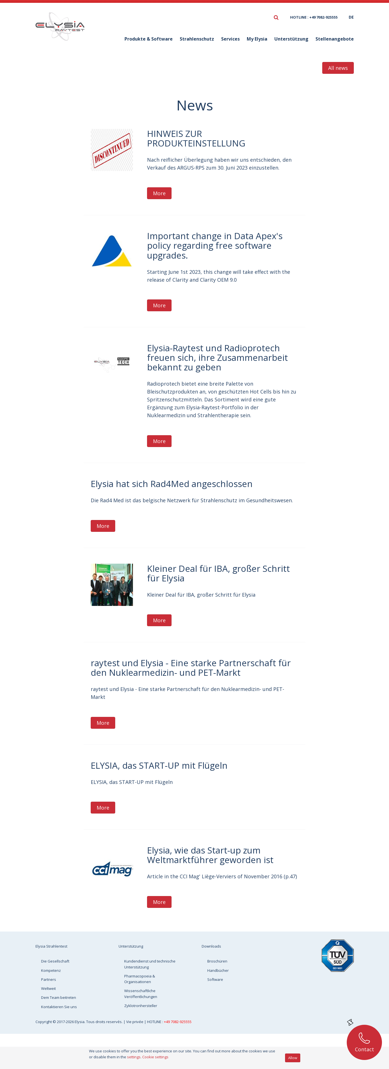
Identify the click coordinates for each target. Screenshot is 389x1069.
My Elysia (257, 39)
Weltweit (48, 988)
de (351, 17)
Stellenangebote (334, 39)
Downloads (211, 946)
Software (215, 979)
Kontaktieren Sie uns (59, 1006)
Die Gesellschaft (55, 961)
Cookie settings (155, 1056)
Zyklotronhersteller (140, 1005)
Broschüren (217, 961)
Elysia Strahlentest (51, 946)
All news (338, 68)
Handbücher (218, 970)
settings (134, 1056)
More (159, 193)
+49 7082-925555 (178, 1021)
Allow (292, 1057)
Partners (48, 979)
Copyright (44, 1021)
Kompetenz (51, 970)
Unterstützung (291, 39)
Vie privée (135, 1021)
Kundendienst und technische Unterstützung (149, 964)
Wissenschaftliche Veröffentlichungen (140, 993)
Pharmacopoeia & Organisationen (139, 979)
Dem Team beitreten (58, 997)
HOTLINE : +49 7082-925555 (313, 17)
